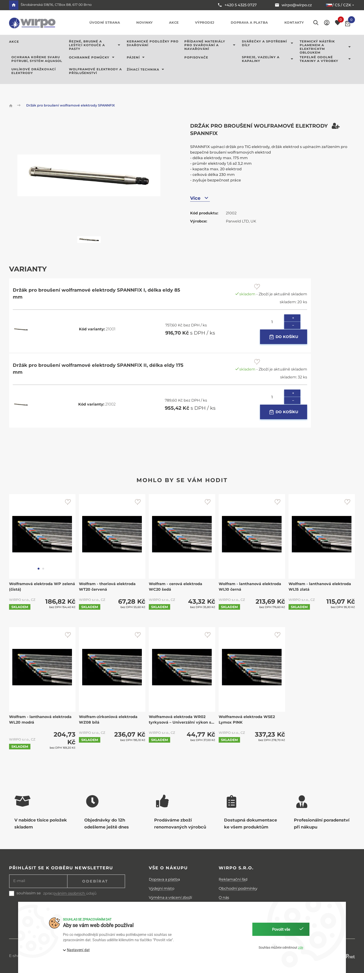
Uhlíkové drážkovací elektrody (33, 71)
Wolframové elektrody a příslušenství (95, 71)
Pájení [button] (136, 57)
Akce (174, 22)
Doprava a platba (249, 22)
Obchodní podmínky (238, 888)
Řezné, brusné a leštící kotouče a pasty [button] (95, 45)
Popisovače (196, 57)
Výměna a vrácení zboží (170, 897)
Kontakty (294, 22)
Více (200, 198)
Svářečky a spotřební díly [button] (268, 43)
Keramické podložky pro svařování (153, 43)
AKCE (14, 41)
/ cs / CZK (340, 5)
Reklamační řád (233, 879)
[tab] (38, 569)
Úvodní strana (104, 22)
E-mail (19, 881)
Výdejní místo (161, 888)
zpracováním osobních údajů (70, 893)
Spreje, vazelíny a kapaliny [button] (268, 59)
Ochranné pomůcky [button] (92, 57)
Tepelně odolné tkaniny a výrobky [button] (326, 59)
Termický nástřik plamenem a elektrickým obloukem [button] (326, 46)
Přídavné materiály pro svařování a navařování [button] (210, 45)
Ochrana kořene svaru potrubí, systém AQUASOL (36, 59)
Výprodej (204, 22)
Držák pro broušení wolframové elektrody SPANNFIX (70, 105)
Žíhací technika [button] (146, 69)
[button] (326, 22)
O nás (224, 897)
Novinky (144, 22)
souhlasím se (28, 893)
